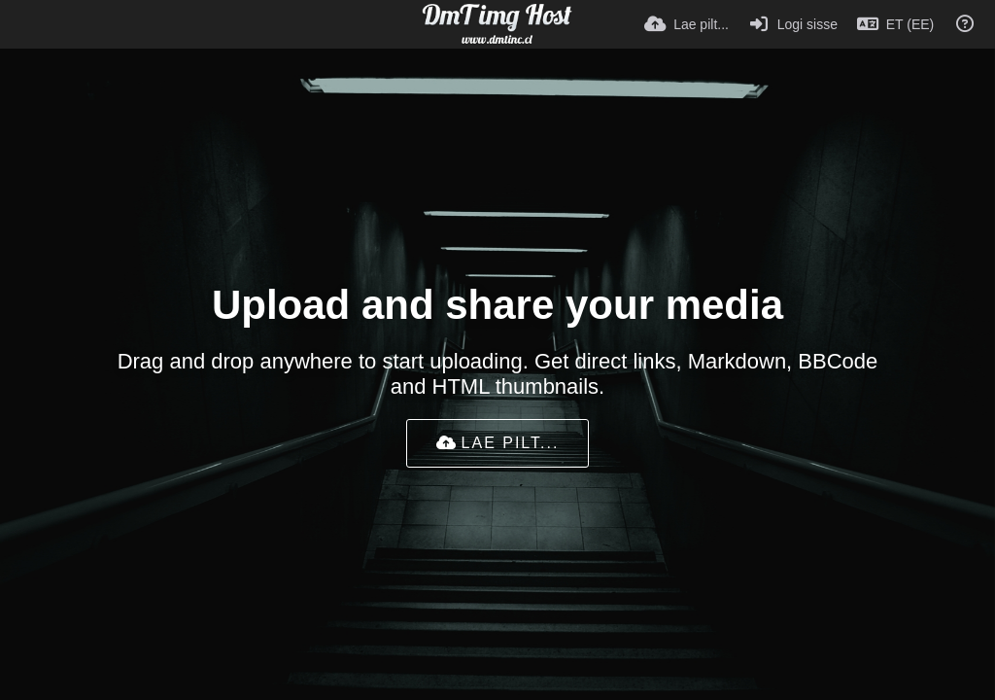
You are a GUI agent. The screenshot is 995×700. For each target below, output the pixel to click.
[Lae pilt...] (686, 24)
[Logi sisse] (793, 24)
